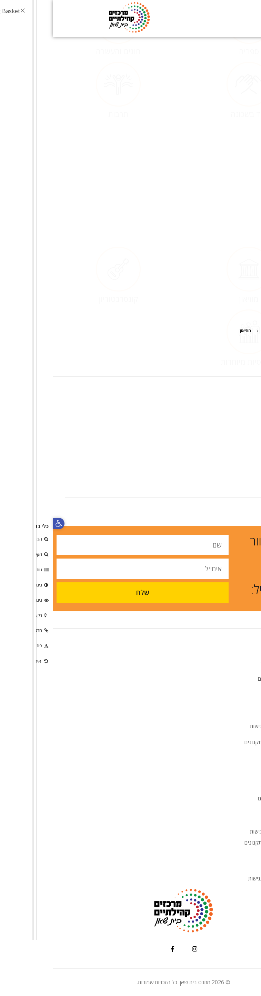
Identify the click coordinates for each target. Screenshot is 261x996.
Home (235, 331)
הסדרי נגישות (212, 726)
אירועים (218, 710)
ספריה (196, 100)
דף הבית (217, 647)
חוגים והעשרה (65, 100)
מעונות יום (215, 678)
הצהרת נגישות (211, 878)
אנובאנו (218, 694)
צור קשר (217, 758)
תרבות (65, 163)
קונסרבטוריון (65, 249)
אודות (217, 663)
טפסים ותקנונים (209, 742)
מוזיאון (195, 249)
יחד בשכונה (196, 163)
